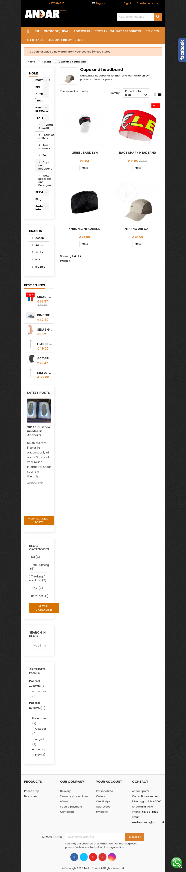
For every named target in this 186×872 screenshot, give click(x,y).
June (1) (40, 749)
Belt (43, 155)
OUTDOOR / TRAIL (56, 31)
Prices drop (31, 791)
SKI (37, 31)
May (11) (40, 755)
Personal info (104, 791)
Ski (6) (35, 557)
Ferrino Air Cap (137, 229)
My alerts (102, 812)
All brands (35, 40)
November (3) (39, 720)
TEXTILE (100, 31)
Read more (35, 483)
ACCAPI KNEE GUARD (44, 358)
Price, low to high (136, 93)
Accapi (40, 238)
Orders (100, 796)
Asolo (39, 252)
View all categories (44, 608)
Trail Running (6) (39, 567)
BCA (38, 259)
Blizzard (40, 267)
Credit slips (103, 801)
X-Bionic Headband (84, 229)
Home (33, 73)
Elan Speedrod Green (44, 344)
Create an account (149, 3)
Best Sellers (34, 285)
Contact (29, 3)
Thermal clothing (41, 126)
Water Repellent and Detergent (41, 180)
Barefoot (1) (40, 596)
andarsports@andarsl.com (151, 822)
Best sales (30, 796)
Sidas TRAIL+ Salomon (44, 297)
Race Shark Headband (137, 153)
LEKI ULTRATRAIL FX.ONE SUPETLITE (44, 373)
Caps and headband (41, 165)
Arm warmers (41, 146)
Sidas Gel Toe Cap (44, 329)
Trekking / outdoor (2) (37, 578)
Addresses (103, 807)
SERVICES (152, 31)
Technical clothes (41, 136)
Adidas (40, 245)
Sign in (128, 3)
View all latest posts (39, 520)
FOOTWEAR (82, 31)
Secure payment (71, 807)
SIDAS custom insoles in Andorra (38, 431)
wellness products (125, 31)
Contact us (67, 812)
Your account (109, 781)
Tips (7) (37, 588)
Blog (79, 40)
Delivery (65, 791)
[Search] (139, 17)
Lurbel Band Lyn (85, 153)
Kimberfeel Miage (44, 315)
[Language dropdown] (100, 3)
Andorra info (59, 40)
